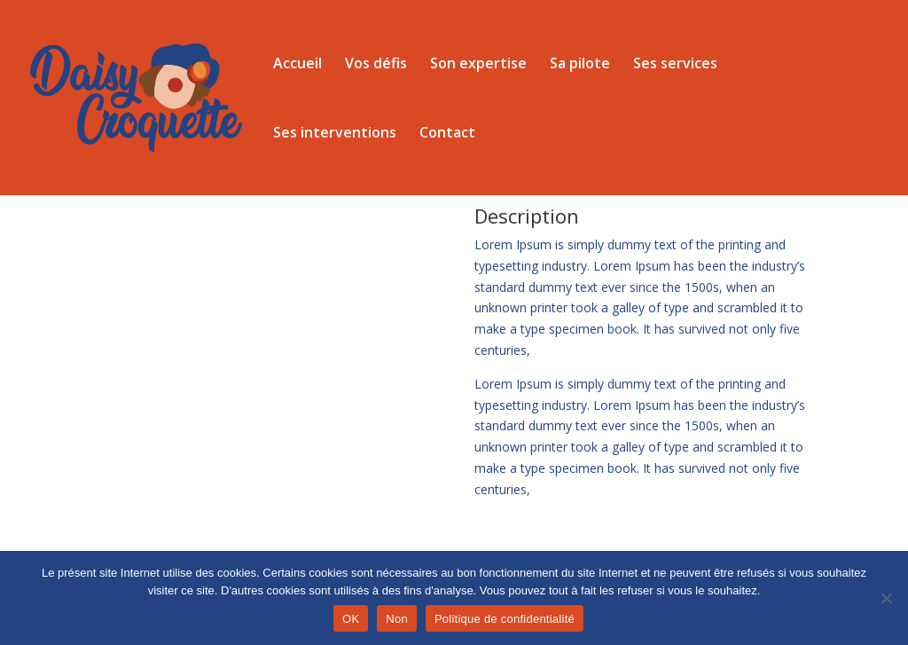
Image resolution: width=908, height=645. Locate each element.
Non (397, 618)
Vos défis (376, 65)
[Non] (886, 598)
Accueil (297, 65)
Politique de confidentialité (504, 618)
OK (350, 618)
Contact (447, 134)
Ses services (675, 65)
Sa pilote (580, 65)
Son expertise (478, 65)
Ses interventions (334, 134)
